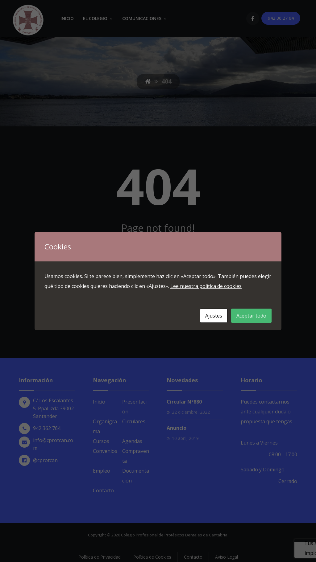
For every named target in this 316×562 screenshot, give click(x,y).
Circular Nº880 (184, 401)
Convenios (105, 451)
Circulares (133, 421)
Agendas (132, 441)
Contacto (103, 490)
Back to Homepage (158, 309)
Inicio (99, 401)
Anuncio (176, 428)
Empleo (101, 470)
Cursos (101, 441)
